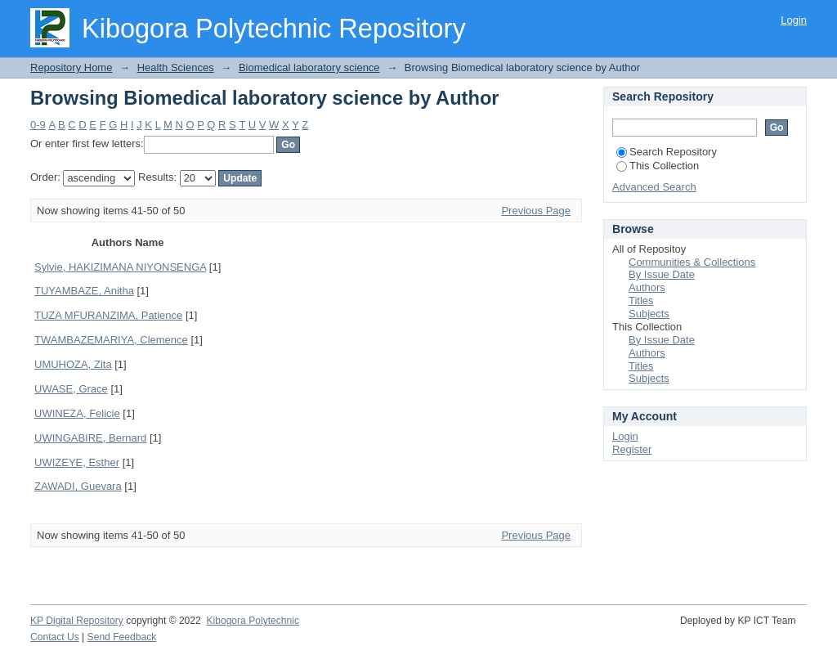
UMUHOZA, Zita (73, 364)
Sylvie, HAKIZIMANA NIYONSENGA (120, 267)
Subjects (649, 313)
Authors (647, 287)
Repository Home (71, 67)
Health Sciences (175, 67)
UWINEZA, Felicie (77, 413)
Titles (641, 300)
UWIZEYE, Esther (76, 462)
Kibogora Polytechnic (252, 620)
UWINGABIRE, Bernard (90, 438)
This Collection (657, 165)
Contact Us (54, 637)
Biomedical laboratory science (309, 67)
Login (794, 20)
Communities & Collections (692, 262)
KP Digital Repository (76, 620)
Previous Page (536, 210)
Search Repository (666, 152)
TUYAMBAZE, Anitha (84, 291)
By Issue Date (662, 274)
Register (631, 449)
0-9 (38, 125)
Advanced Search (654, 187)
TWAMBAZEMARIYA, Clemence (111, 340)
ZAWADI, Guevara (78, 486)
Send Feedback (122, 637)
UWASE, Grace (71, 389)
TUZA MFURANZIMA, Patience (108, 315)
